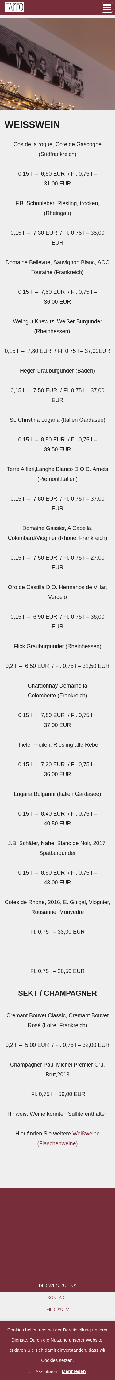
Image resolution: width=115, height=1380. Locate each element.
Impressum (57, 1309)
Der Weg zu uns (57, 1285)
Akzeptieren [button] (46, 1371)
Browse (107, 7)
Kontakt (57, 1297)
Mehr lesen (74, 1371)
